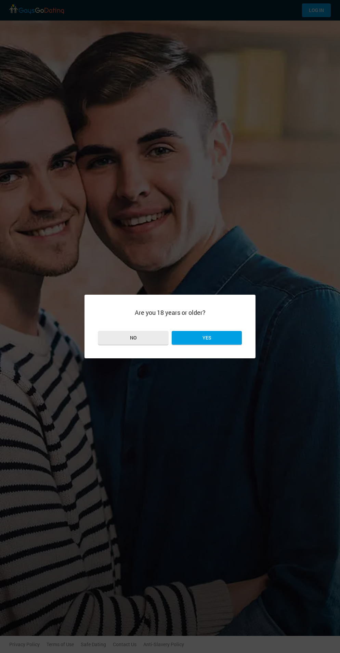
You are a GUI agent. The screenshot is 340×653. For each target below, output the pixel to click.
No (133, 337)
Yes (206, 337)
